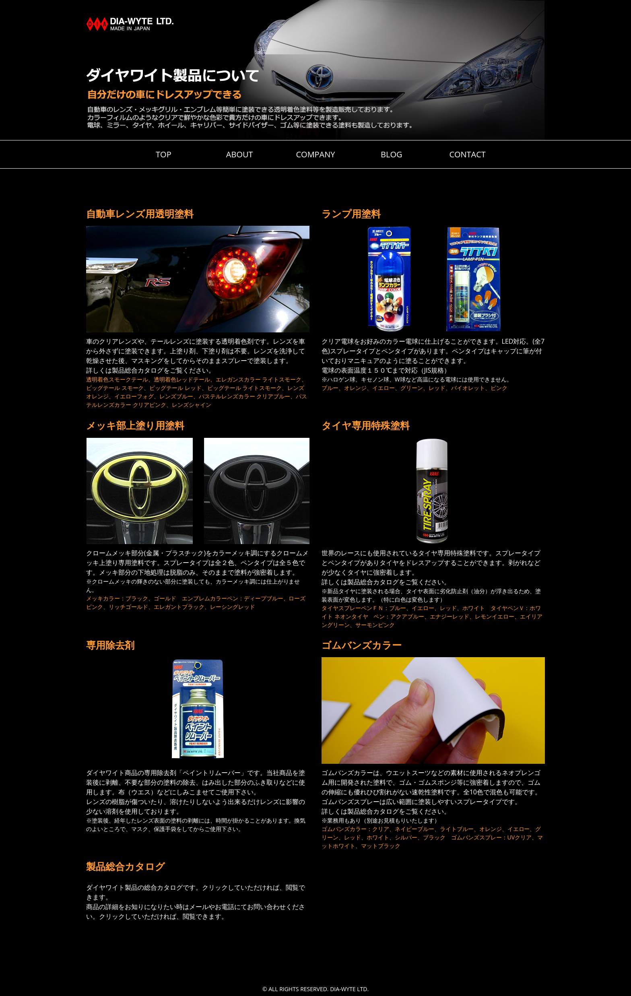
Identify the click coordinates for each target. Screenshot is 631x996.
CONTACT (467, 154)
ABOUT (239, 154)
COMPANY (315, 154)
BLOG (391, 154)
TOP (163, 154)
